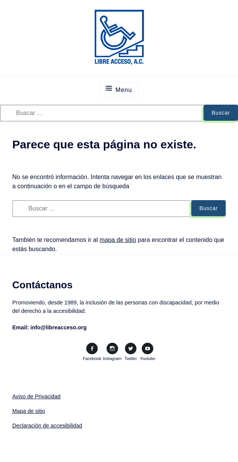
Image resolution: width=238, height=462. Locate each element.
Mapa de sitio (28, 411)
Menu (123, 90)
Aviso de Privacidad (36, 396)
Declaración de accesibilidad (47, 426)
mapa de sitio (118, 240)
